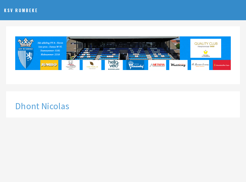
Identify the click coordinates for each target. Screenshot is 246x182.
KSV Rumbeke (21, 10)
